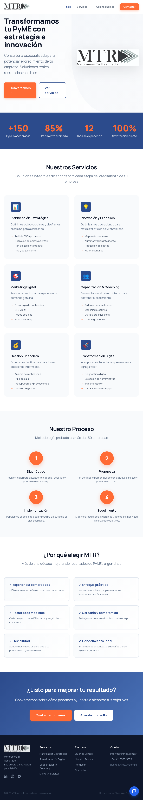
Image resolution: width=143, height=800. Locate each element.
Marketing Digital (49, 773)
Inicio (69, 6)
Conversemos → (20, 90)
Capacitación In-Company (49, 766)
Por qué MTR (82, 764)
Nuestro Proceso (84, 759)
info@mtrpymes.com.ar (123, 753)
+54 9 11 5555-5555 (121, 759)
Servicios (84, 6)
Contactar (129, 6)
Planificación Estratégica (53, 753)
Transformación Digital (52, 759)
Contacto (80, 770)
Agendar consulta (93, 715)
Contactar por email (51, 715)
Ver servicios (51, 90)
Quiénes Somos (105, 6)
